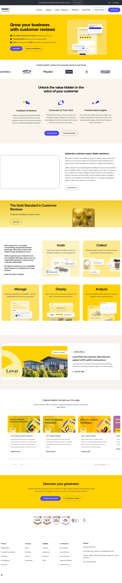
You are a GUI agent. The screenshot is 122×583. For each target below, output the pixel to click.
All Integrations (5, 560)
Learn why (16, 222)
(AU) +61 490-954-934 (89, 562)
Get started (114, 10)
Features (3, 543)
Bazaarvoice (46, 552)
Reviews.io (45, 556)
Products (39, 10)
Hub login (116, 2)
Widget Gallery (5, 548)
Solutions (48, 10)
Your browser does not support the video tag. (87, 37)
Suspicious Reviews (66, 560)
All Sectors (4, 564)
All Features (4, 556)
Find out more (77, 2)
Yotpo (44, 560)
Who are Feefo (64, 548)
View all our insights (101, 464)
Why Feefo (75, 10)
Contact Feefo (86, 10)
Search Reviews (64, 556)
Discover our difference (33, 48)
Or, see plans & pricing (72, 498)
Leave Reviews (64, 552)
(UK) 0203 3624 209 (89, 547)
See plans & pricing (69, 133)
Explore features (52, 133)
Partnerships (29, 560)
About (27, 548)
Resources (64, 10)
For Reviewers (64, 543)
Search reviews (99, 10)
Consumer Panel (65, 564)
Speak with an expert (50, 498)
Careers (27, 556)
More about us (72, 187)
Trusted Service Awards (8, 552)
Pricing (57, 10)
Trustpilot (45, 548)
